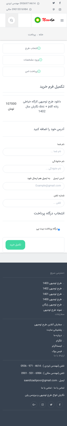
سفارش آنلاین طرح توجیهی (48, 325)
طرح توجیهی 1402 (52, 289)
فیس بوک (57, 351)
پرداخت (32, 35)
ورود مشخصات (33, 60)
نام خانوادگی (58, 161)
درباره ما (58, 335)
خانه (41, 35)
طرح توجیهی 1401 (52, 294)
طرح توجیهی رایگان (52, 305)
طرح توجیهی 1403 (52, 283)
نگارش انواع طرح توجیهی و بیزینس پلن (44, 395)
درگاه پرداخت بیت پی (47, 229)
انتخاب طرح (33, 48)
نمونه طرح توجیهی (52, 310)
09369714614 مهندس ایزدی (22, 3)
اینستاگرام (57, 346)
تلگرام (59, 341)
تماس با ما (46, 388)
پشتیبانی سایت (54, 330)
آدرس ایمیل (58, 178)
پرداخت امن (33, 71)
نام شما (60, 144)
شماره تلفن (59, 195)
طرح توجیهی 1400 (52, 299)
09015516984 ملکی (18, 9)
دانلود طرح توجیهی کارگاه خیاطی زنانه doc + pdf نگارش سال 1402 (42, 107)
